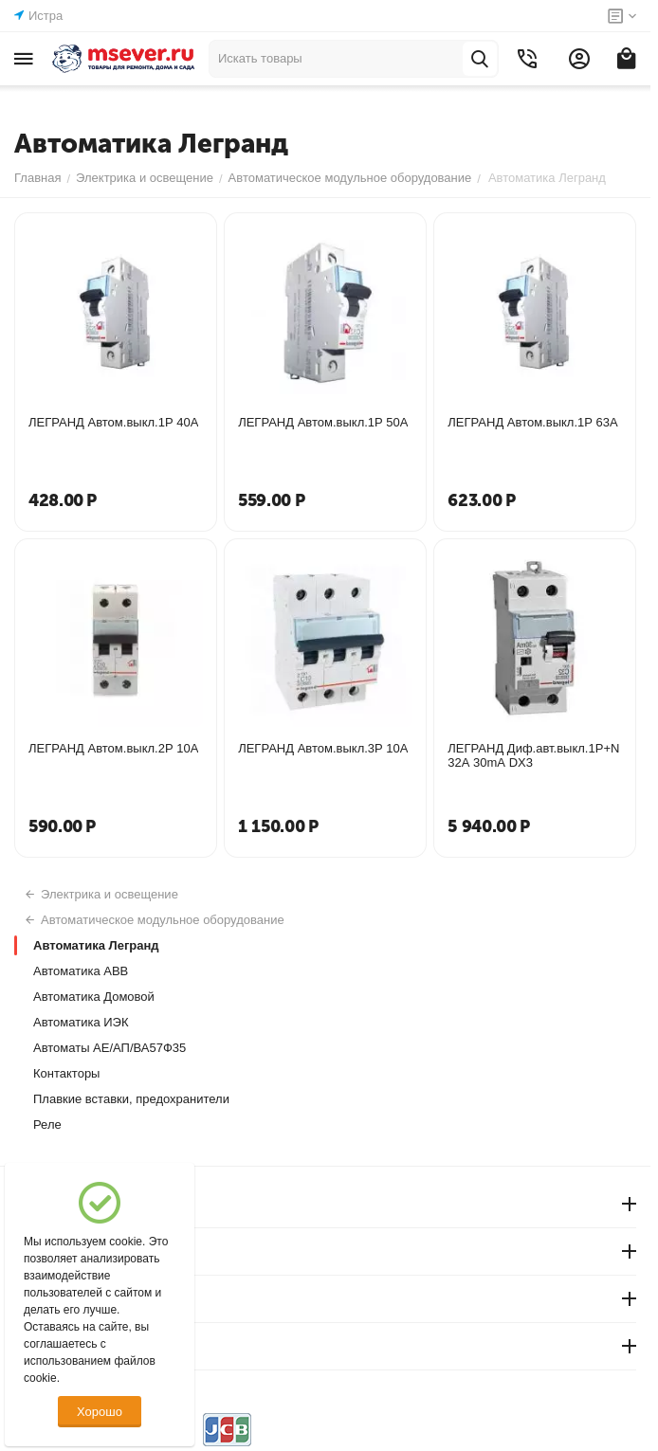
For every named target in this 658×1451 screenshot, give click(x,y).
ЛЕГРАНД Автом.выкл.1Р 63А (532, 422)
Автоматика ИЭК (81, 1022)
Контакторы (66, 1073)
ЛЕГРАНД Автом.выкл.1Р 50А (323, 422)
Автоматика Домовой (94, 996)
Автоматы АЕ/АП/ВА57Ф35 (109, 1048)
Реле (47, 1124)
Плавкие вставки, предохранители (131, 1099)
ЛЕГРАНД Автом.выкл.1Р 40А (113, 422)
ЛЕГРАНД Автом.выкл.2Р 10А (113, 748)
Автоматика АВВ (80, 971)
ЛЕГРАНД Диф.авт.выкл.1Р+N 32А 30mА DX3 (533, 755)
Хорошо (99, 1412)
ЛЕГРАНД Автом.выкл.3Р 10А (323, 748)
